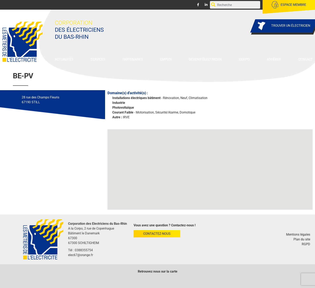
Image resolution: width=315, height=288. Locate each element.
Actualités (64, 59)
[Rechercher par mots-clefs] (235, 5)
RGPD (306, 244)
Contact (305, 59)
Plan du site (302, 239)
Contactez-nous (157, 234)
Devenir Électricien (205, 59)
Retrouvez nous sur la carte (157, 271)
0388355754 (84, 250)
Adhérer (274, 59)
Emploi (166, 59)
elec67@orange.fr (80, 255)
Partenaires (133, 59)
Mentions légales (298, 234)
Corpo (244, 59)
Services (98, 59)
